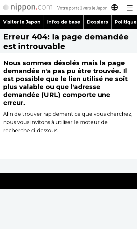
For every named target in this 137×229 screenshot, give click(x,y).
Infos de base (63, 22)
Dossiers (97, 22)
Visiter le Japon (21, 22)
